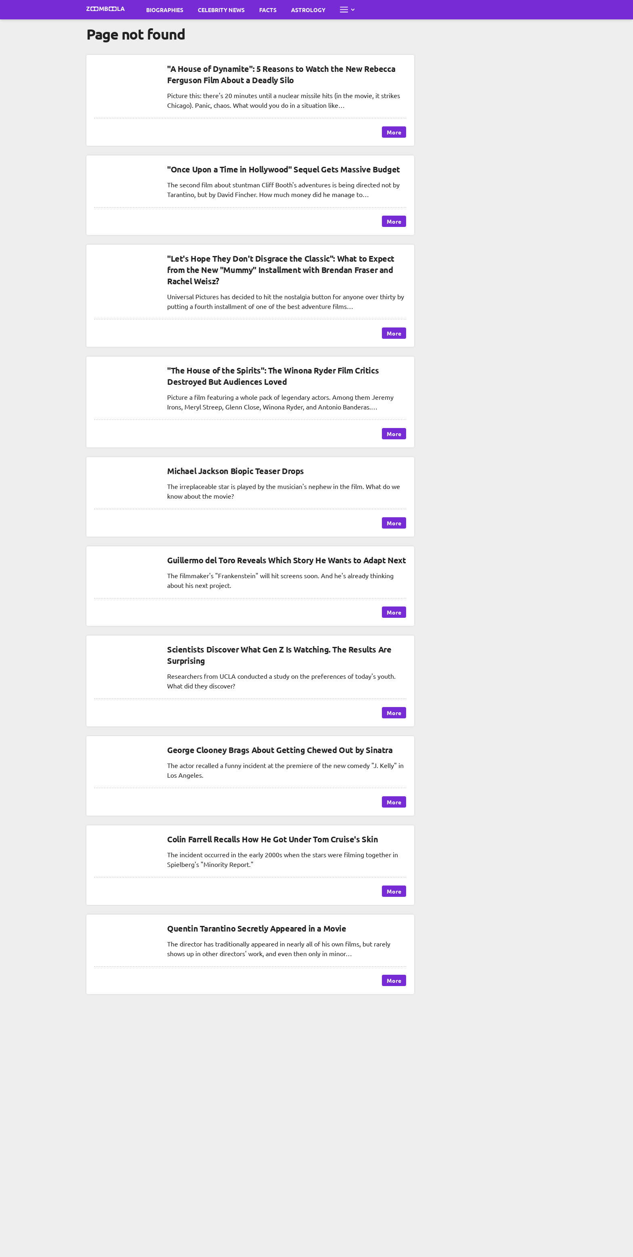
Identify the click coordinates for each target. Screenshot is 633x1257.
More (394, 132)
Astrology (308, 9)
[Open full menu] (347, 9)
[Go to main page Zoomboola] (105, 9)
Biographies (164, 9)
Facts (268, 9)
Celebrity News (221, 9)
